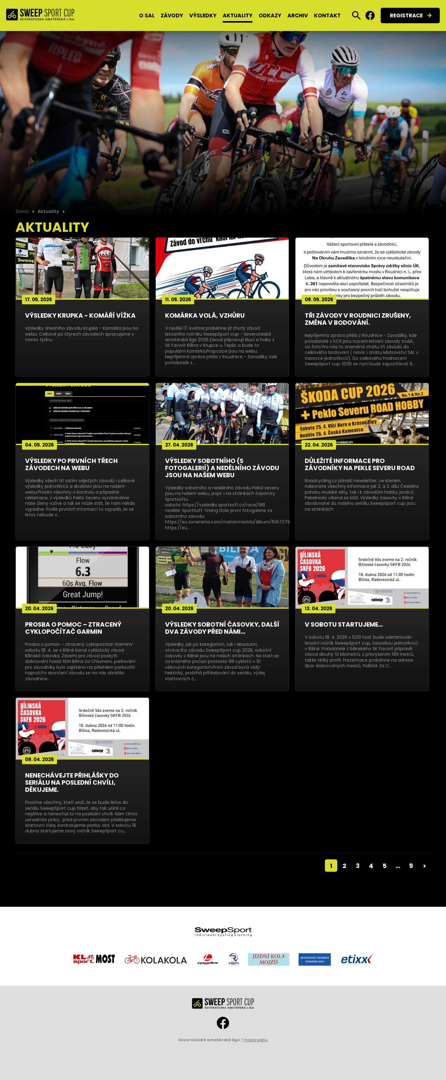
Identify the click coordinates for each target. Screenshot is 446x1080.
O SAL (147, 15)
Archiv (297, 15)
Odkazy (270, 15)
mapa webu (255, 1040)
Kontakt (327, 15)
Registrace (406, 15)
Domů (22, 211)
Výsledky (202, 15)
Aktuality (237, 15)
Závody (172, 15)
